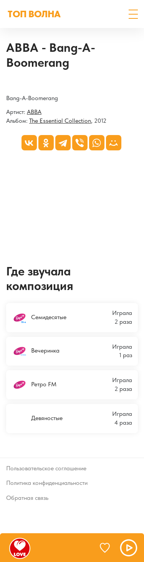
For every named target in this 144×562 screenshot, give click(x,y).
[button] (133, 14)
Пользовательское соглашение (46, 468)
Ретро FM (34, 384)
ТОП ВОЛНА (34, 14)
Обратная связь (27, 497)
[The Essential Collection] (6, 83)
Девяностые (37, 418)
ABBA (34, 111)
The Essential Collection (60, 120)
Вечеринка (36, 351)
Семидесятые (39, 317)
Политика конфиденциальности (47, 482)
